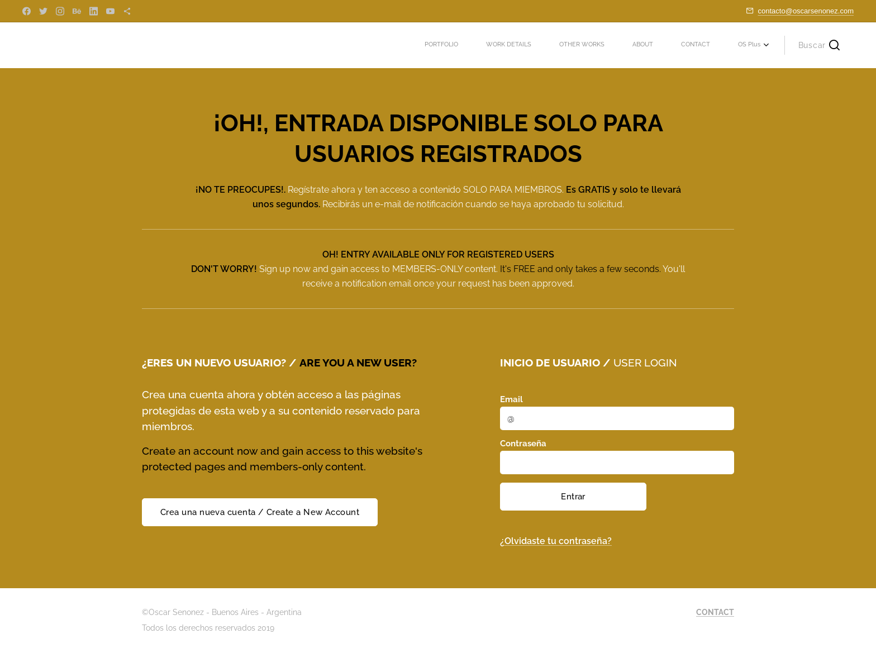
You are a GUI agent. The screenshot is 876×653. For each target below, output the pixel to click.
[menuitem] (626, 45)
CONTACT (715, 612)
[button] (819, 45)
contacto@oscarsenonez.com (806, 11)
